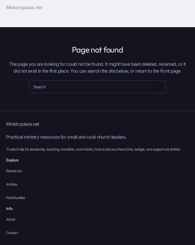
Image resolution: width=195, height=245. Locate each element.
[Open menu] (186, 20)
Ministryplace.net (24, 7)
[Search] (160, 87)
